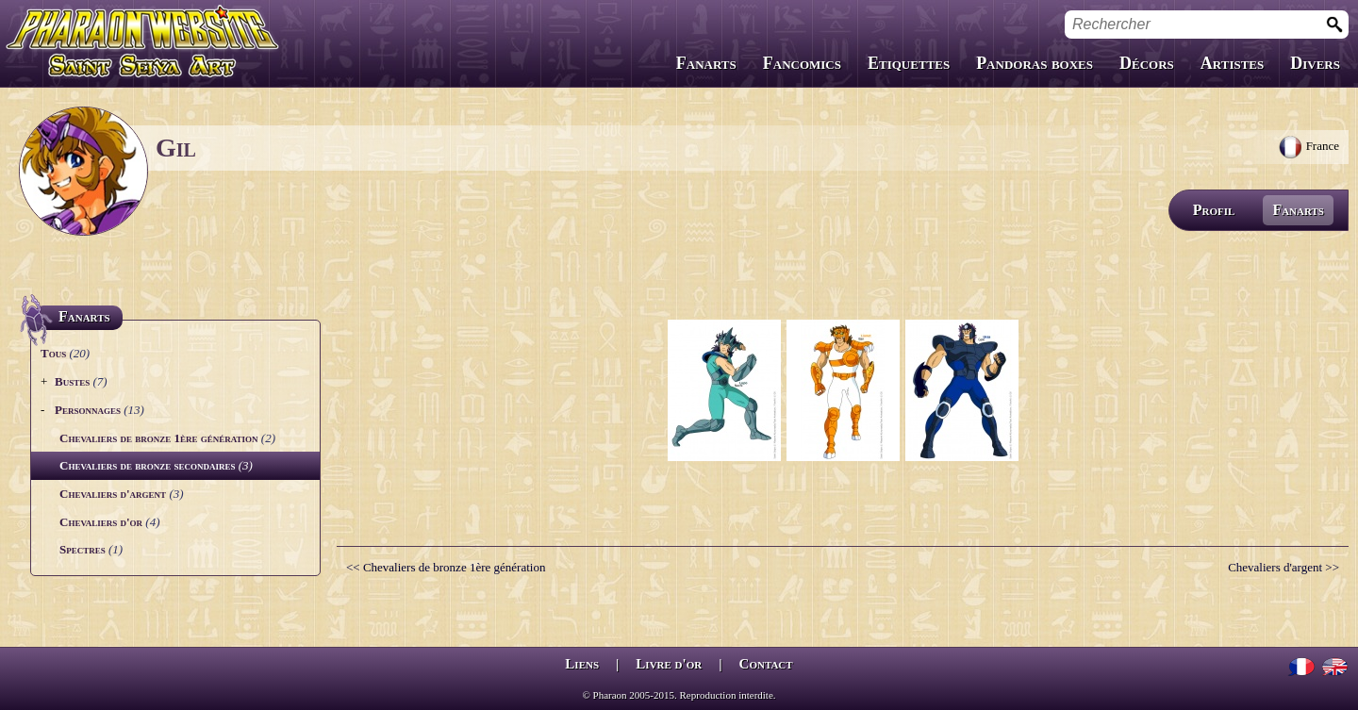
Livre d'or (669, 663)
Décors (1146, 63)
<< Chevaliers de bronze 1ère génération (445, 567)
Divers (1315, 63)
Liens (582, 663)
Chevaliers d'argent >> (1283, 567)
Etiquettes (909, 63)
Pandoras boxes (1034, 63)
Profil (1214, 210)
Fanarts (706, 63)
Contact (766, 663)
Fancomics (802, 63)
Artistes (1232, 63)
